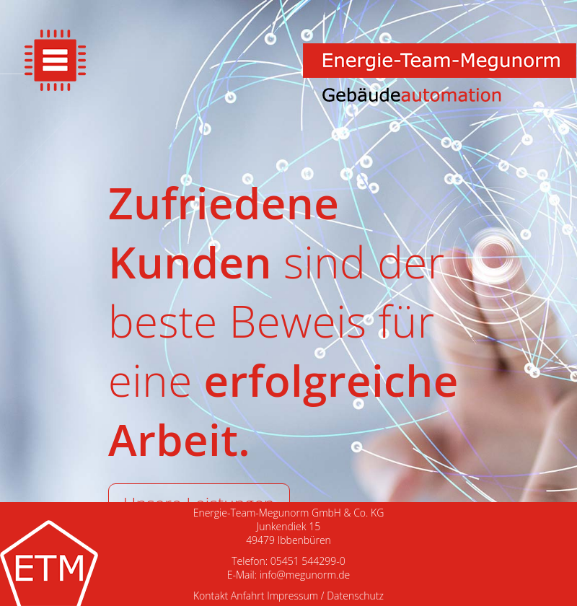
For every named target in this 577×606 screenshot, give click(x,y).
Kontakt (210, 595)
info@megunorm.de (305, 574)
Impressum (292, 595)
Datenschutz (355, 595)
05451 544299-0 (307, 561)
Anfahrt (248, 595)
